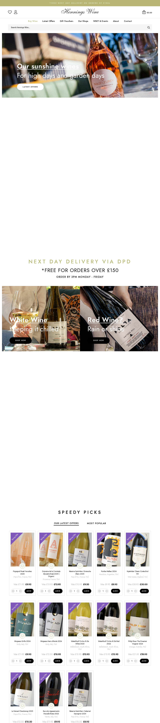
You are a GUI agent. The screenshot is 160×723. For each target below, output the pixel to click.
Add (29, 591)
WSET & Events (100, 21)
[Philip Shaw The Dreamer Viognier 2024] (137, 629)
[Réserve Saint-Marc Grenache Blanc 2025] (80, 559)
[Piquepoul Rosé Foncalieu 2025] (22, 559)
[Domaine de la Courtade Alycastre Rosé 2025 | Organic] (51, 559)
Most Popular (96, 523)
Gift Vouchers (66, 21)
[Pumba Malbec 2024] (108, 559)
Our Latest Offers (66, 523)
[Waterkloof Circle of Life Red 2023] (108, 629)
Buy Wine (32, 21)
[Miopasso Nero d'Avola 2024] (51, 629)
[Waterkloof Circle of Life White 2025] (80, 629)
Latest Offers (48, 21)
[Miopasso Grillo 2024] (22, 629)
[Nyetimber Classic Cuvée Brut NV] (137, 559)
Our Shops (83, 21)
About (116, 21)
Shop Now (20, 340)
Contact (128, 21)
